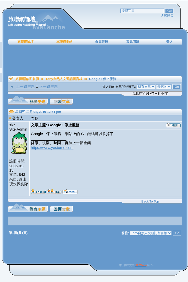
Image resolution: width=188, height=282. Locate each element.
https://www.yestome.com (52, 147)
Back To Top (150, 201)
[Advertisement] (95, 60)
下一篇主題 (48, 86)
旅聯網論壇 (25, 42)
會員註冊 (101, 42)
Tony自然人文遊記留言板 (64, 79)
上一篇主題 (25, 86)
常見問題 (132, 42)
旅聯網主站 (64, 42)
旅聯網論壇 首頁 (27, 79)
